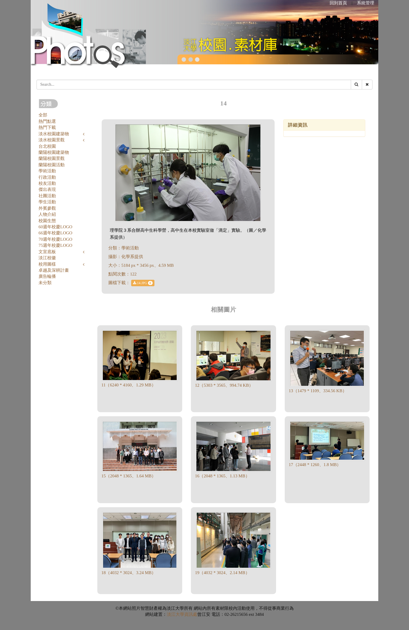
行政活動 (47, 177)
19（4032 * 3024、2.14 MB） (222, 572)
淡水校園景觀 (52, 140)
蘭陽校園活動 (52, 164)
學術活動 (47, 171)
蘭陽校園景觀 (52, 158)
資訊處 (190, 614)
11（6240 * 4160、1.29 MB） (128, 385)
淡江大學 (175, 614)
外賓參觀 (47, 208)
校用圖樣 (47, 264)
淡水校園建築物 (54, 134)
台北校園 (47, 146)
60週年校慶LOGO (55, 226)
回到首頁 (338, 3)
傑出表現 (47, 189)
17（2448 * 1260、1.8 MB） (315, 464)
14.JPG (143, 283)
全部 (43, 115)
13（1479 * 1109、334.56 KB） (318, 390)
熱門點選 (47, 121)
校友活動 (47, 183)
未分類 (45, 282)
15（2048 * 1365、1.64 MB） (128, 476)
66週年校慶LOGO (55, 233)
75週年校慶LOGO (55, 245)
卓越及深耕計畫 (54, 270)
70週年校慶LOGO (55, 239)
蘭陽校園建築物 (54, 152)
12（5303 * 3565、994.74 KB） (224, 385)
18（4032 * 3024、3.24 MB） (128, 572)
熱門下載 (47, 127)
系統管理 (365, 3)
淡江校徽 (47, 257)
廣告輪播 (47, 276)
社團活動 (47, 195)
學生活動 (47, 202)
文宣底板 (47, 251)
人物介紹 (47, 214)
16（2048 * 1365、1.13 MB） (222, 476)
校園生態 (47, 220)
